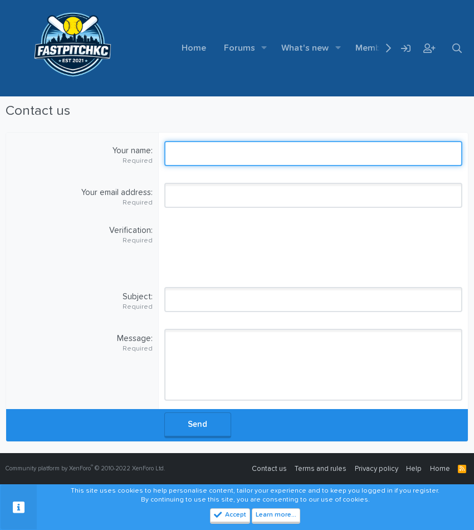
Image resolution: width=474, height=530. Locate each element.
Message (134, 338)
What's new (305, 47)
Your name (132, 151)
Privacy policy (376, 469)
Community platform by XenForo (85, 468)
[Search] (456, 48)
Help (414, 469)
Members (374, 47)
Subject (137, 297)
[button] (264, 48)
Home (194, 47)
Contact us (269, 469)
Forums (239, 47)
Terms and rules (320, 469)
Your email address (116, 192)
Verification (130, 230)
